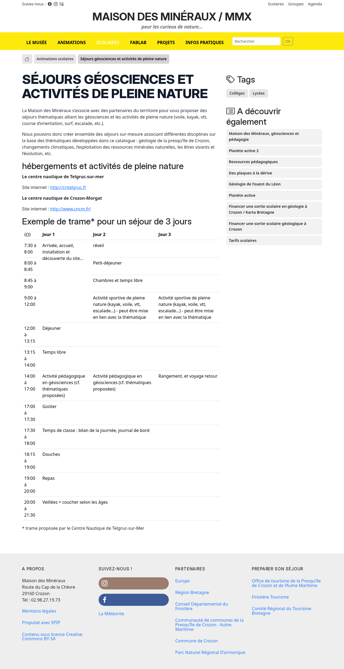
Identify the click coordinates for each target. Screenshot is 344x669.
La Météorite (111, 614)
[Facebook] (50, 3)
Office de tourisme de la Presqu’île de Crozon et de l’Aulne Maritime (286, 583)
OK (288, 41)
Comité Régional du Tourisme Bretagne (281, 611)
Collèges (237, 93)
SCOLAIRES (107, 42)
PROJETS (166, 42)
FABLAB (138, 42)
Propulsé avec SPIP (41, 622)
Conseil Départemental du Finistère (201, 606)
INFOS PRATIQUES (204, 42)
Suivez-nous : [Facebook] (34, 3)
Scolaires (276, 3)
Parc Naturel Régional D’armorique (210, 652)
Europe (182, 581)
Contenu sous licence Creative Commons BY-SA (52, 636)
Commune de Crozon (196, 641)
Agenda (315, 3)
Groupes (296, 3)
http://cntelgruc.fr (68, 187)
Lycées (258, 93)
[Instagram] (56, 3)
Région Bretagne (192, 592)
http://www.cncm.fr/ (70, 209)
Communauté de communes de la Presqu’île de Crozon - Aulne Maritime (209, 624)
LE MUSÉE (36, 42)
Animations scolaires (55, 58)
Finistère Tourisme (270, 597)
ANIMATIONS (72, 42)
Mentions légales (39, 611)
